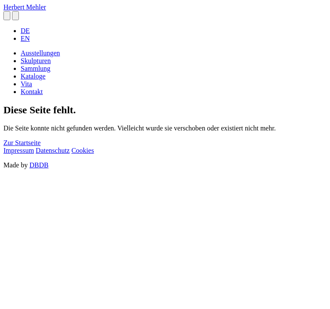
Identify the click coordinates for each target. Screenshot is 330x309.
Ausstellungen (40, 53)
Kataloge (33, 76)
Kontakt (32, 91)
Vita (26, 84)
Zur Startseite (22, 142)
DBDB (38, 165)
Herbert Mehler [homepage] (24, 7)
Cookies (82, 150)
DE (25, 30)
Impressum (18, 150)
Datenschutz (53, 150)
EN (25, 38)
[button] (6, 15)
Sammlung (35, 68)
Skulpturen (36, 60)
